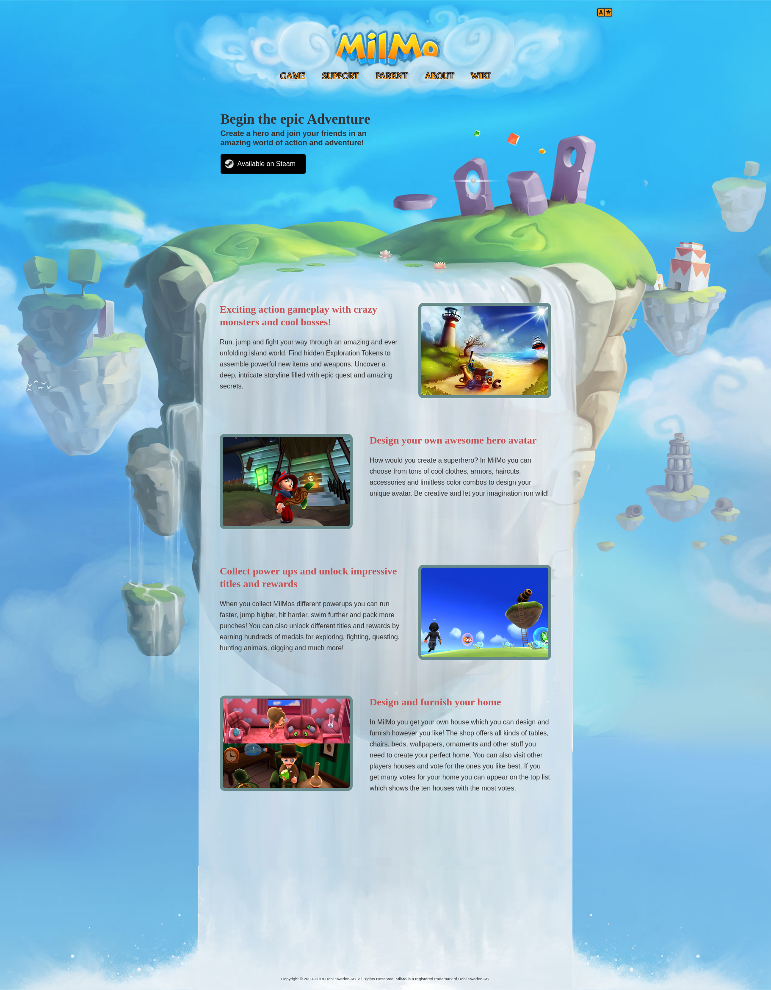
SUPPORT (340, 75)
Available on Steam (267, 163)
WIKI (481, 75)
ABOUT (439, 75)
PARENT (392, 75)
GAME (292, 75)
